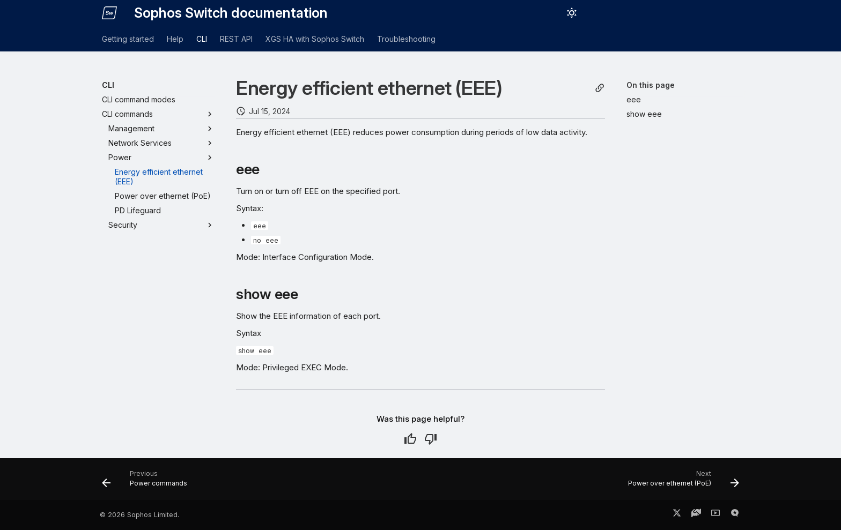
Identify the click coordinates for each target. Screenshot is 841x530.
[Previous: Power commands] (147, 482)
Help (175, 38)
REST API (236, 38)
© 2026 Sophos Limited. (139, 515)
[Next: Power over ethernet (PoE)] (680, 482)
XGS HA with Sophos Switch (314, 38)
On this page (650, 84)
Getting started (128, 38)
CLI (201, 38)
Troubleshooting (406, 38)
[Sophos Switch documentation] (109, 13)
